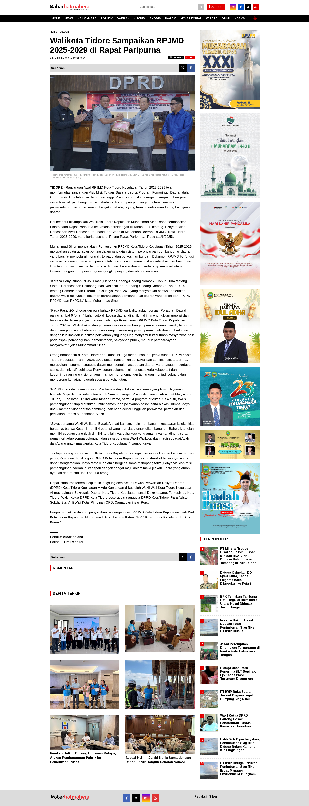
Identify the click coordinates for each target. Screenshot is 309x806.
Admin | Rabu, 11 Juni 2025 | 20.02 (67, 58)
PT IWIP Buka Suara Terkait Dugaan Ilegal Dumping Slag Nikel (236, 695)
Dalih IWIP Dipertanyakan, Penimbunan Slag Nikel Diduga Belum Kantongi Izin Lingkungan (240, 745)
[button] (255, 17)
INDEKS (239, 18)
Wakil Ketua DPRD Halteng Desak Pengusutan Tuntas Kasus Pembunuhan (235, 721)
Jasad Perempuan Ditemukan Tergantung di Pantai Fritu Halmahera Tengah (240, 649)
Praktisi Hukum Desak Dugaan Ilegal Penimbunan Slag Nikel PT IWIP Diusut (237, 626)
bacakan (176, 57)
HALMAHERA (87, 18)
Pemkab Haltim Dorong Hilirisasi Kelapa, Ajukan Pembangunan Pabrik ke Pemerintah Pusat (83, 757)
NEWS (69, 18)
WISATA (212, 18)
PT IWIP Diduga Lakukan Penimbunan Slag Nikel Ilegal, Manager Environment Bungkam (238, 769)
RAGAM (170, 18)
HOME (56, 18)
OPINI (226, 18)
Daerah (64, 31)
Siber (213, 796)
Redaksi (200, 796)
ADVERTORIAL (191, 18)
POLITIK (107, 18)
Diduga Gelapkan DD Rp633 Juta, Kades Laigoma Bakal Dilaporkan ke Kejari (236, 578)
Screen (215, 7)
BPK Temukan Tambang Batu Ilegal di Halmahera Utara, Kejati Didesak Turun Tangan (238, 602)
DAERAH (123, 18)
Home (53, 31)
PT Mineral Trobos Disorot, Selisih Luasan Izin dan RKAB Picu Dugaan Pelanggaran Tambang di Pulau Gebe (238, 556)
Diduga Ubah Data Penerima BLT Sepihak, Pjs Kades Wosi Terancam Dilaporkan (238, 673)
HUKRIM (139, 18)
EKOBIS (155, 18)
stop (189, 57)
